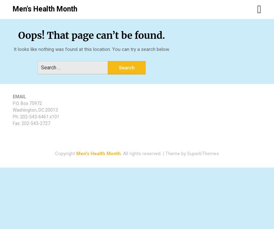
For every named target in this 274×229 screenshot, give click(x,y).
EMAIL (19, 96)
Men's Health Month (45, 9)
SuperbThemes (203, 153)
